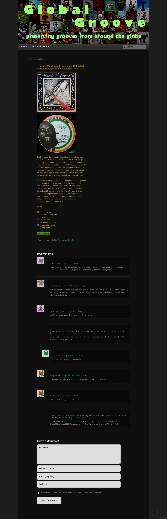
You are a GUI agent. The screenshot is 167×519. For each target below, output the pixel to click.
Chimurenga (62, 240)
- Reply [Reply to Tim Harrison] (82, 286)
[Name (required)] (79, 469)
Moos (57, 356)
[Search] (134, 47)
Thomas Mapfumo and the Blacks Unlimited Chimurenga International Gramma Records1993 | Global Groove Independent (88, 417)
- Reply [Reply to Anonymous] (83, 376)
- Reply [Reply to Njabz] (74, 396)
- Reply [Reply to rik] (75, 264)
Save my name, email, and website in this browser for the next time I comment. (70, 493)
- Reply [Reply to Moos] (79, 356)
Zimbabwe (71, 240)
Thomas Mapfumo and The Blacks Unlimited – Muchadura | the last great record (77, 332)
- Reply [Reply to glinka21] (79, 312)
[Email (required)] (79, 477)
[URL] (79, 485)
